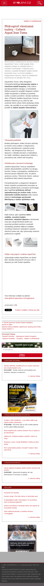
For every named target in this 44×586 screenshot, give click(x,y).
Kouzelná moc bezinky (11, 493)
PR (16, 305)
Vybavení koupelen (8, 338)
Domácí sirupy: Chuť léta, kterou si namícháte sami (21, 496)
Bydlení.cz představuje (31, 338)
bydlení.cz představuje (32, 21)
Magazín (7, 487)
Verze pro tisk (34, 310)
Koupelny (20, 338)
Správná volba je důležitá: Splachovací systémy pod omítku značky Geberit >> (21, 328)
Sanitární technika (8, 336)
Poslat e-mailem (21, 310)
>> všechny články (34, 376)
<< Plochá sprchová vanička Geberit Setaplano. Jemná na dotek (17, 324)
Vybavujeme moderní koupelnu (26, 336)
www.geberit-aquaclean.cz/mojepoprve (19, 298)
